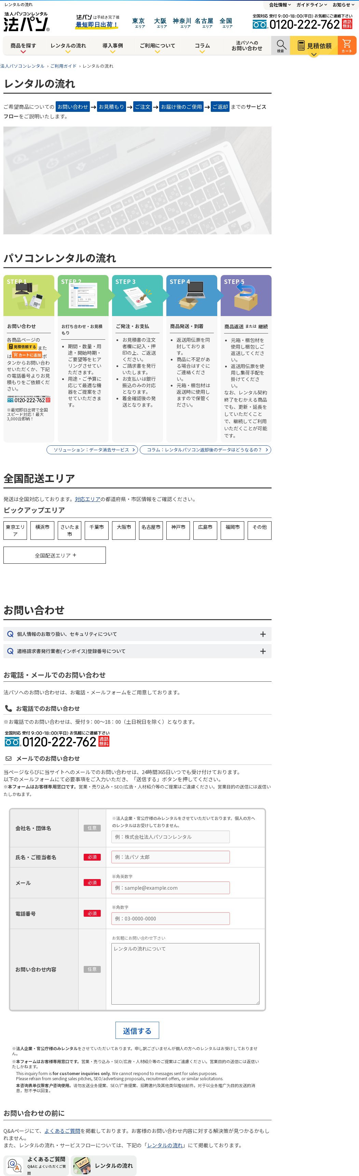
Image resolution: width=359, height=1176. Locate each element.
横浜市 (42, 526)
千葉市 (96, 526)
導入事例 (112, 45)
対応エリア (87, 498)
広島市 (205, 526)
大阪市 (124, 526)
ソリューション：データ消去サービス (91, 449)
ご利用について (158, 45)
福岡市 (232, 526)
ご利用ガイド (63, 66)
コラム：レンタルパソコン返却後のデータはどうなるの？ (204, 449)
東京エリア (15, 530)
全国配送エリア (53, 555)
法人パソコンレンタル (22, 66)
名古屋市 (151, 526)
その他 (259, 526)
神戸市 (178, 526)
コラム (202, 45)
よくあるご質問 (62, 1130)
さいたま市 (69, 530)
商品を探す (23, 45)
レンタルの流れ (68, 45)
